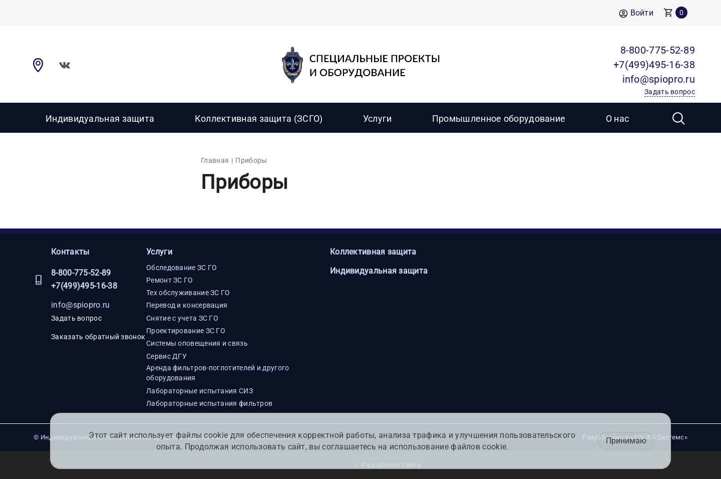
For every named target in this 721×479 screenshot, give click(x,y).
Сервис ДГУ (166, 356)
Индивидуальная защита (100, 118)
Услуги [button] (377, 118)
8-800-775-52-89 (81, 273)
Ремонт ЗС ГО (169, 280)
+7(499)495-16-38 (84, 286)
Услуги (159, 252)
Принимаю (626, 440)
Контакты (70, 252)
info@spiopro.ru (80, 305)
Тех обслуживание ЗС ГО (188, 293)
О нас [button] (617, 118)
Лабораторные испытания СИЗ (199, 391)
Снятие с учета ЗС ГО (182, 318)
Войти (636, 13)
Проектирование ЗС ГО (185, 331)
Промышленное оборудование (499, 118)
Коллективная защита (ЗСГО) (259, 118)
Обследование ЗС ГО (181, 268)
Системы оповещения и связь (197, 343)
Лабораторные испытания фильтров (209, 403)
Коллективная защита (373, 252)
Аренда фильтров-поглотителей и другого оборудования (217, 373)
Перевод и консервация (186, 305)
